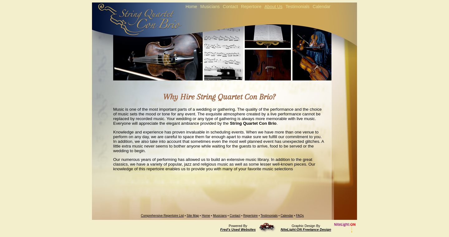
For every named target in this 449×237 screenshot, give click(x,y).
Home (206, 215)
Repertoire (250, 215)
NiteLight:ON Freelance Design (306, 229)
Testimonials (269, 215)
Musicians (220, 215)
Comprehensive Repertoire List (162, 215)
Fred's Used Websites (238, 229)
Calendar (287, 215)
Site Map (193, 215)
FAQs (300, 215)
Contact (234, 215)
